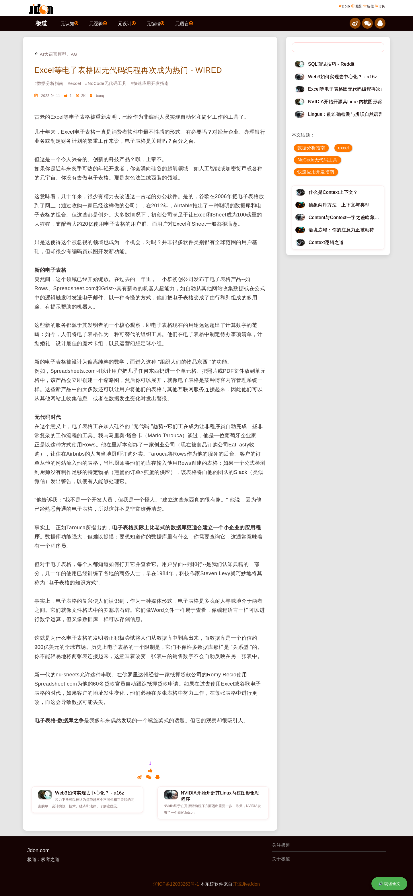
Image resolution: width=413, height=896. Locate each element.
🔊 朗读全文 (389, 883)
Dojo (344, 6)
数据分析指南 (311, 147)
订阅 (380, 6)
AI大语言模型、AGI (56, 54)
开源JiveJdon (246, 884)
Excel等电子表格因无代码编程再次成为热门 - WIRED (128, 70)
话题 (356, 6)
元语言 (184, 23)
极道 (41, 23)
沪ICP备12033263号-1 (176, 884)
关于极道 (281, 858)
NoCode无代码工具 (317, 159)
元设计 (127, 23)
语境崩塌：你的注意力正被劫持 (341, 229)
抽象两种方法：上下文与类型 (339, 204)
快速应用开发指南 (315, 171)
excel (343, 147)
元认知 (69, 23)
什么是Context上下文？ (333, 192)
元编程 (155, 23)
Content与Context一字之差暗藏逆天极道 (351, 217)
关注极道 (281, 845)
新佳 (368, 6)
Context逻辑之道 (326, 242)
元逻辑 (98, 23)
